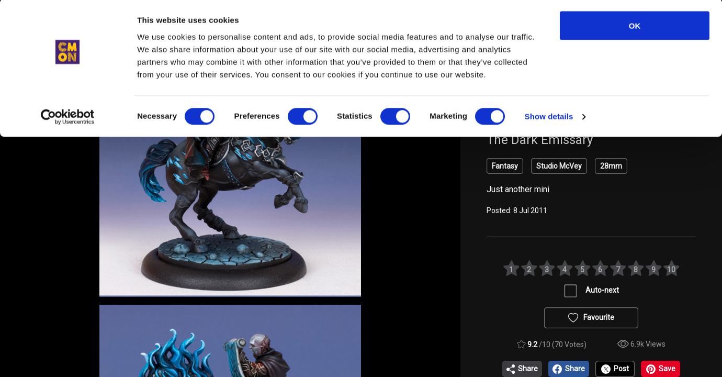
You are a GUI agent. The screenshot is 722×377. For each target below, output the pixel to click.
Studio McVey (559, 166)
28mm (611, 166)
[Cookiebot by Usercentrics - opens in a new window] (68, 118)
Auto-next (602, 290)
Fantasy (505, 166)
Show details (549, 118)
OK (635, 27)
